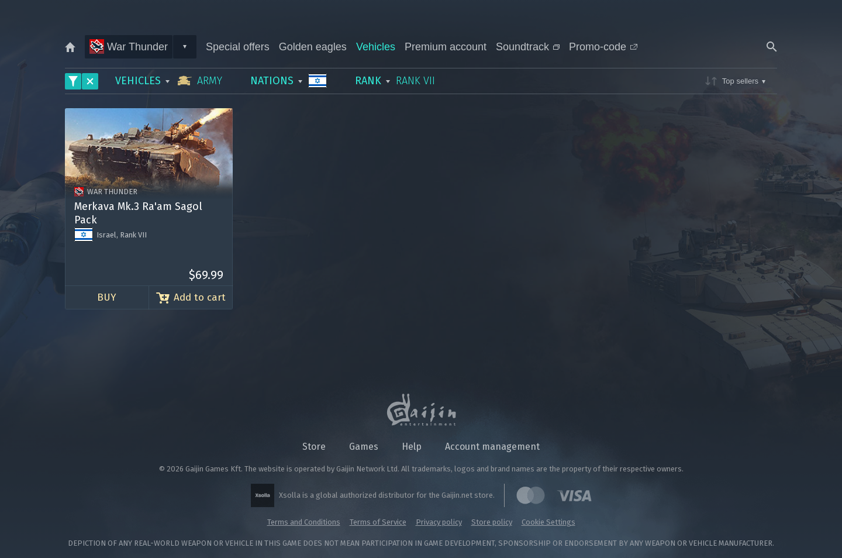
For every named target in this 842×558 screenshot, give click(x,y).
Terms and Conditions (303, 522)
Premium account (445, 47)
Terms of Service (378, 522)
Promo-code (603, 47)
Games (363, 446)
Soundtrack (528, 47)
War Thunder (128, 46)
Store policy (491, 522)
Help (412, 446)
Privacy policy (439, 522)
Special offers (238, 47)
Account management (492, 446)
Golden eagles (313, 47)
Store (314, 446)
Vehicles (375, 47)
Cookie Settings (548, 522)
